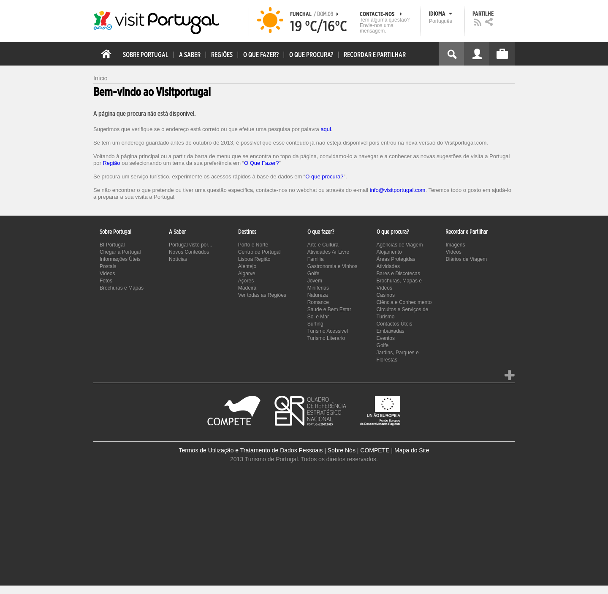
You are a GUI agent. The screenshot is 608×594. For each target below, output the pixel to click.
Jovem (314, 281)
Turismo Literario (326, 338)
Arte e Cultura (323, 245)
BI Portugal (112, 245)
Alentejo (247, 266)
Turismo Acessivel (327, 331)
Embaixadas (390, 331)
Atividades (388, 266)
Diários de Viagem (466, 259)
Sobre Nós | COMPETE (359, 450)
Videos (107, 273)
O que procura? (324, 176)
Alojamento (389, 252)
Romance (318, 302)
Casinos (386, 295)
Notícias (178, 259)
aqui (325, 129)
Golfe (313, 273)
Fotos (106, 281)
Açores (246, 281)
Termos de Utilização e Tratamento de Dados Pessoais (251, 450)
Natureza (317, 295)
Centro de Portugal (259, 252)
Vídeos (453, 252)
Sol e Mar (318, 317)
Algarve (246, 273)
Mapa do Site (411, 450)
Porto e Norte (253, 245)
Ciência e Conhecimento (404, 302)
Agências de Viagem (400, 245)
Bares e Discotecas (398, 273)
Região (111, 163)
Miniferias (318, 288)
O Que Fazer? (261, 163)
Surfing (315, 324)
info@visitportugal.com (398, 190)
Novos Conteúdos (189, 252)
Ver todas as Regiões (262, 295)
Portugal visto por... (190, 245)
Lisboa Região (254, 259)
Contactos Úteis (395, 324)
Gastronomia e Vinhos (332, 266)
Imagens (455, 245)
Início (100, 78)
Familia (315, 259)
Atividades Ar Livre (328, 252)
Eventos (386, 338)
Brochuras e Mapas (122, 288)
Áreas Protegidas (396, 259)
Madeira (247, 288)
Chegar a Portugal (120, 252)
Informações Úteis (120, 259)
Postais (108, 266)
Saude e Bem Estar (329, 309)
